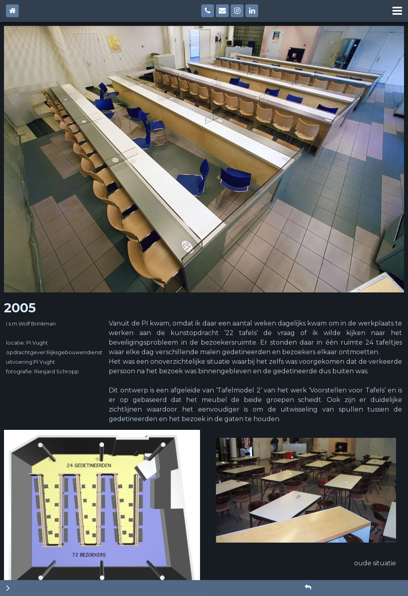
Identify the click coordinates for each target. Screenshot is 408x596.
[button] (308, 587)
